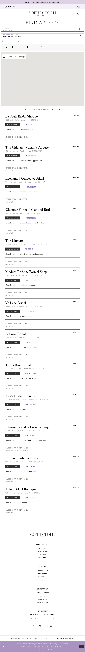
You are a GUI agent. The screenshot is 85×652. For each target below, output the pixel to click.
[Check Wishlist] (79, 13)
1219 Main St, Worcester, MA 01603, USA (22, 337)
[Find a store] (11, 6)
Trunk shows (43, 599)
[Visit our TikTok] (51, 626)
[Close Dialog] (3, 646)
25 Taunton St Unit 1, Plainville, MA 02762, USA (25, 368)
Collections (42, 577)
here (50, 649)
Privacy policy (49, 638)
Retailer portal (42, 602)
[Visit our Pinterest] (45, 626)
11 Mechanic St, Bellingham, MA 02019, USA (24, 306)
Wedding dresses (42, 571)
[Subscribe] (53, 619)
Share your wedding (42, 593)
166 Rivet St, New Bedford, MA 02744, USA (24, 493)
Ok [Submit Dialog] (81, 646)
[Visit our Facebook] (34, 626)
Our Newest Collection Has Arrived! (42, 2)
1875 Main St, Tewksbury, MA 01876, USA (23, 120)
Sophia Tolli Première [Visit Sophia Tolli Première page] (21, 450)
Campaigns (42, 555)
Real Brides (42, 574)
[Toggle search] (79, 6)
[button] (6, 13)
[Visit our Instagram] (39, 626)
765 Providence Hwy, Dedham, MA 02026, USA (26, 244)
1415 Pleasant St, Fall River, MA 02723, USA (24, 462)
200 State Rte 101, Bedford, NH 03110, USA (23, 275)
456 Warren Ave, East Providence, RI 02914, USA (26, 399)
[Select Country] (42, 29)
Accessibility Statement (65, 638)
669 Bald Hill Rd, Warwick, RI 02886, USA (23, 430)
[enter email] (42, 619)
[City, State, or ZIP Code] (42, 35)
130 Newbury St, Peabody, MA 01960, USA (23, 151)
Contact (42, 596)
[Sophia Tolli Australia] (42, 13)
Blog (42, 580)
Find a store (42, 548)
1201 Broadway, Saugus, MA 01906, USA (22, 213)
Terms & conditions (34, 638)
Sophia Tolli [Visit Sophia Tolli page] (9, 140)
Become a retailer (42, 558)
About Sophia (42, 551)
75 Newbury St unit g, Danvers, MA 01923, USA (25, 182)
